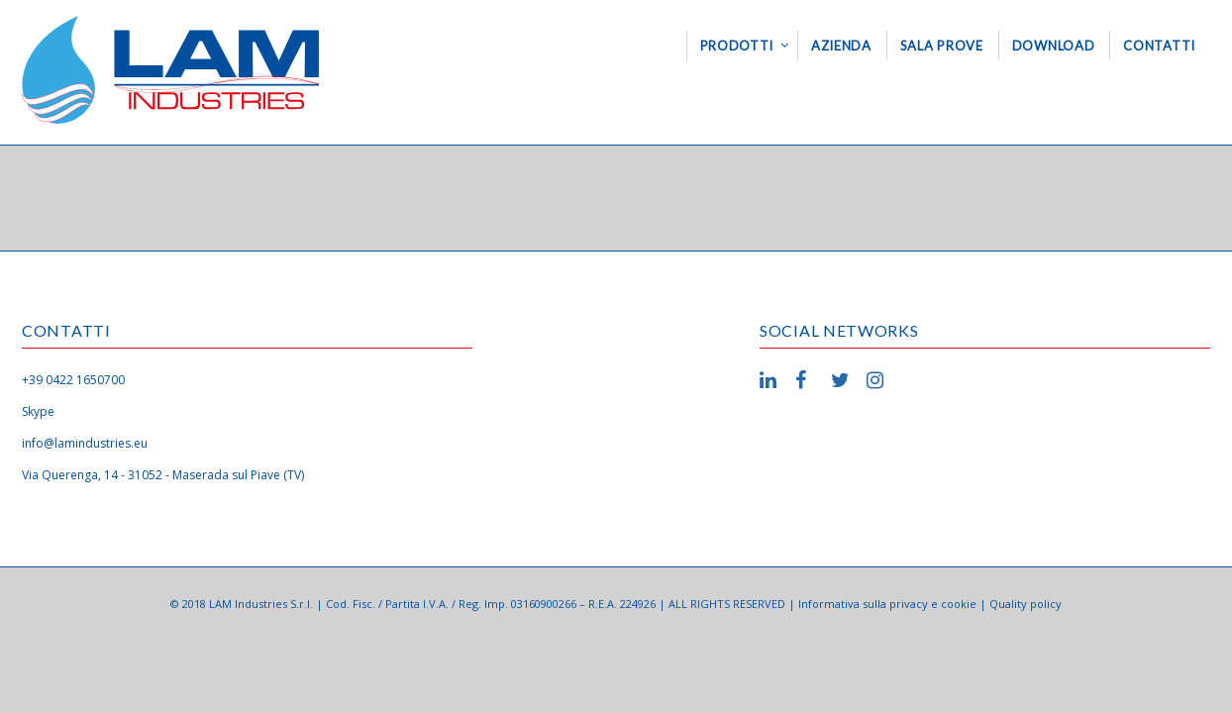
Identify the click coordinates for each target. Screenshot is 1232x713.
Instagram (878, 380)
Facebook (807, 380)
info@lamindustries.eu (85, 443)
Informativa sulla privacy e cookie (887, 603)
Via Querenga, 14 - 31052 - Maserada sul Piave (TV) (163, 474)
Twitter (843, 380)
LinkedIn (771, 380)
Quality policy (1025, 603)
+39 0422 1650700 (73, 379)
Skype (38, 411)
